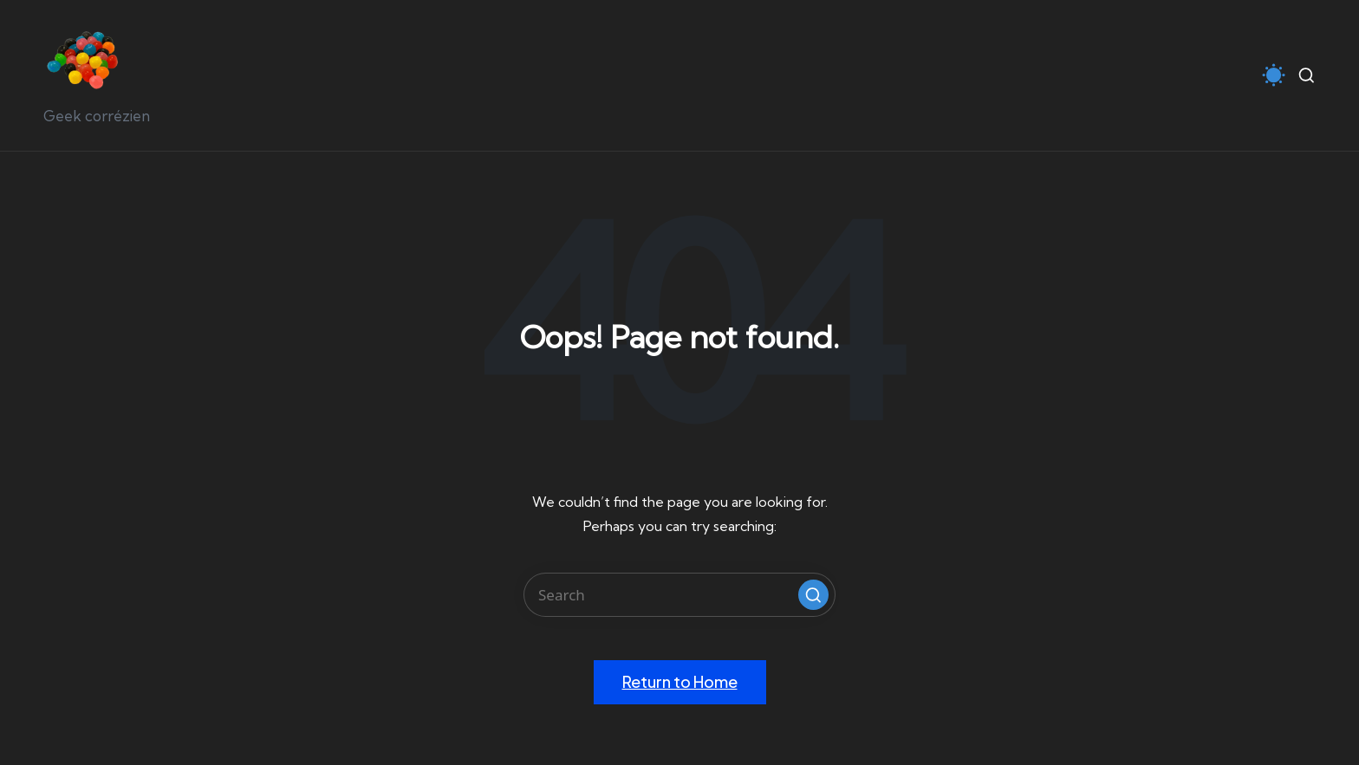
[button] (813, 595)
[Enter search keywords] (679, 595)
